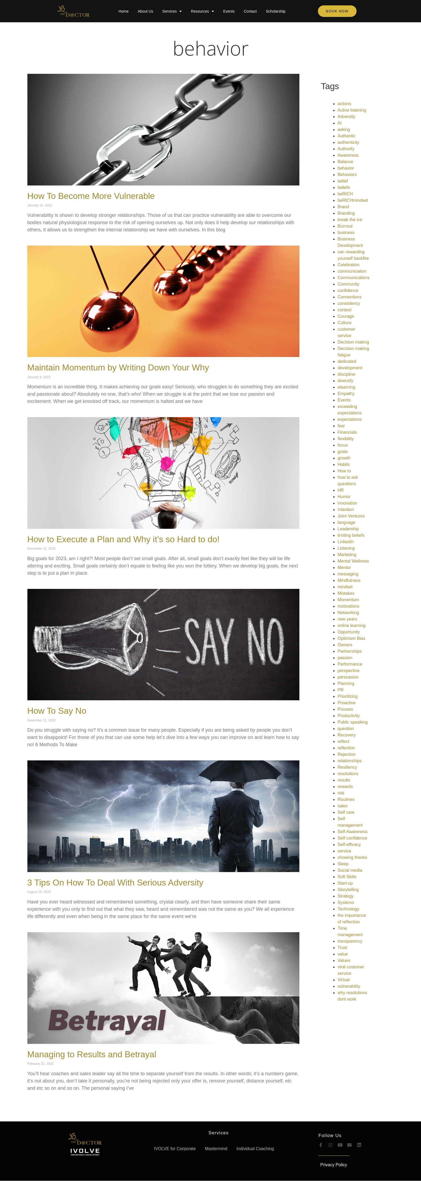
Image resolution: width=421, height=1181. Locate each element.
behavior (211, 48)
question (345, 728)
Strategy (345, 896)
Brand (343, 207)
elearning (346, 387)
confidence (347, 290)
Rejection (346, 754)
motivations (348, 606)
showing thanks (352, 857)
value (342, 954)
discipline (346, 374)
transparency (349, 941)
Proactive (346, 703)
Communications (353, 277)
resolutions (347, 773)
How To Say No (56, 711)
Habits (343, 464)
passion (344, 657)
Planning (345, 683)
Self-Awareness (352, 831)
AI (339, 123)
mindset (345, 587)
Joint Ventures (351, 516)
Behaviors (347, 174)
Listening (346, 548)
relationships (349, 761)
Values (343, 960)
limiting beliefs (350, 535)
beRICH (345, 194)
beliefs (343, 187)
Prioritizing (347, 696)
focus (342, 445)
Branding (346, 213)
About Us (145, 11)
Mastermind (216, 1148)
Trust (342, 947)
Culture (344, 322)
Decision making (353, 342)
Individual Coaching (255, 1148)
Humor (343, 496)
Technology (348, 909)
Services (172, 11)
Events (229, 11)
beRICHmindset (352, 200)
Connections (349, 297)
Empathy (345, 393)
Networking (348, 612)
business (345, 232)
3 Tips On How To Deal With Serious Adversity (115, 882)
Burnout (345, 226)
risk (340, 793)
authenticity (348, 142)
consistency (348, 303)
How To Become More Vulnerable (91, 196)
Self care (345, 812)
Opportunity (348, 632)
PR (340, 690)
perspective (348, 670)
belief (342, 181)
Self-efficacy (349, 844)
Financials (347, 432)
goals (342, 451)
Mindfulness (348, 580)
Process (345, 709)
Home (124, 11)
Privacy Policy (333, 1165)
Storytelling (348, 889)
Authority (345, 149)
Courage (345, 316)
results (343, 780)
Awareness (348, 155)
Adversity (346, 116)
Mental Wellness (353, 561)
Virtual (343, 980)
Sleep (343, 864)
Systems (345, 902)
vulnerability (348, 986)
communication (351, 271)
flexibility (345, 438)
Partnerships (349, 651)
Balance (345, 161)
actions (344, 103)
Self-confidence (352, 838)
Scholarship (275, 11)
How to (344, 471)
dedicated (346, 361)
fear (341, 426)
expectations (349, 419)
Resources (202, 11)
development (349, 368)
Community (348, 284)
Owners (344, 645)
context (344, 310)
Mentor (344, 567)
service (344, 851)
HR (340, 490)
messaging (347, 574)
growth (343, 458)
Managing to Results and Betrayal (91, 1054)
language (346, 522)
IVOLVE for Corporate (175, 1148)
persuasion (347, 677)
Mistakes (345, 593)
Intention (345, 509)
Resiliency (347, 767)
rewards (345, 786)
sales (342, 806)
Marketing (346, 554)
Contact (250, 11)
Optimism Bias (351, 638)
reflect (343, 741)
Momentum (348, 599)
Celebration (348, 265)
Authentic (346, 136)
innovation (347, 503)
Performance (349, 664)
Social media (349, 870)
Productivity (348, 715)
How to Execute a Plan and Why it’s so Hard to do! (123, 539)
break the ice (349, 219)
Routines (345, 799)
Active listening (351, 110)
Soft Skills (346, 876)
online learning (351, 625)
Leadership (348, 529)
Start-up (345, 883)
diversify (345, 380)
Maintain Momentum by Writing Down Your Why (118, 367)
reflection (346, 748)
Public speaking (352, 722)
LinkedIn (345, 542)
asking (343, 129)
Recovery (346, 735)
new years (347, 619)
